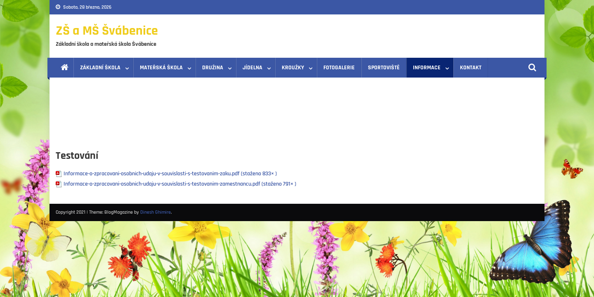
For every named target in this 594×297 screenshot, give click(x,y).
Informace (427, 67)
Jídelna (252, 67)
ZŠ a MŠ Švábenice (107, 30)
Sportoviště (384, 67)
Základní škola (100, 67)
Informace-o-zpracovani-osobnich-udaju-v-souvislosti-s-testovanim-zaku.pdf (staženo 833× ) (170, 173)
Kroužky (293, 67)
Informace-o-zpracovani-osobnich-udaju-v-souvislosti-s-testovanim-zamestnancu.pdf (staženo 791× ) (180, 184)
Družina (212, 67)
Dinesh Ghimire (155, 212)
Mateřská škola (161, 67)
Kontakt (470, 67)
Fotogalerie (339, 67)
